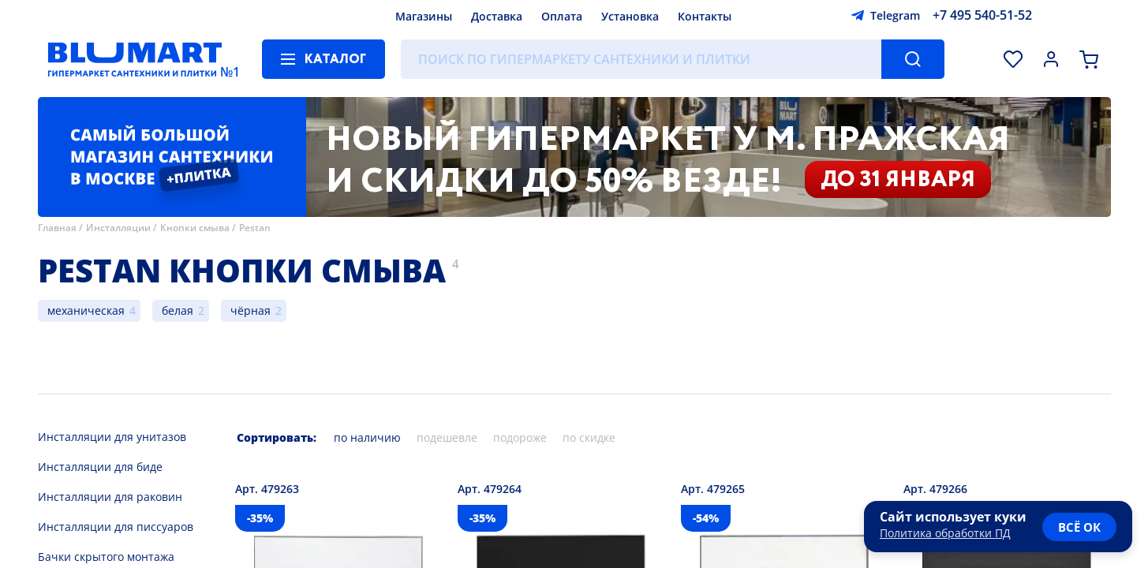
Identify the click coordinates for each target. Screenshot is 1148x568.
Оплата (561, 16)
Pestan (255, 227)
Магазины (423, 16)
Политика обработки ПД (945, 532)
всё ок (1079, 527)
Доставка (496, 16)
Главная (57, 227)
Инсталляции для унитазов (112, 436)
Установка (630, 16)
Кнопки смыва (195, 227)
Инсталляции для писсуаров (115, 526)
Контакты (704, 16)
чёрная (250, 310)
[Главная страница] (134, 59)
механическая (86, 310)
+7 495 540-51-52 (982, 15)
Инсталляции (118, 227)
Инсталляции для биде (100, 466)
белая (177, 310)
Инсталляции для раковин (110, 496)
